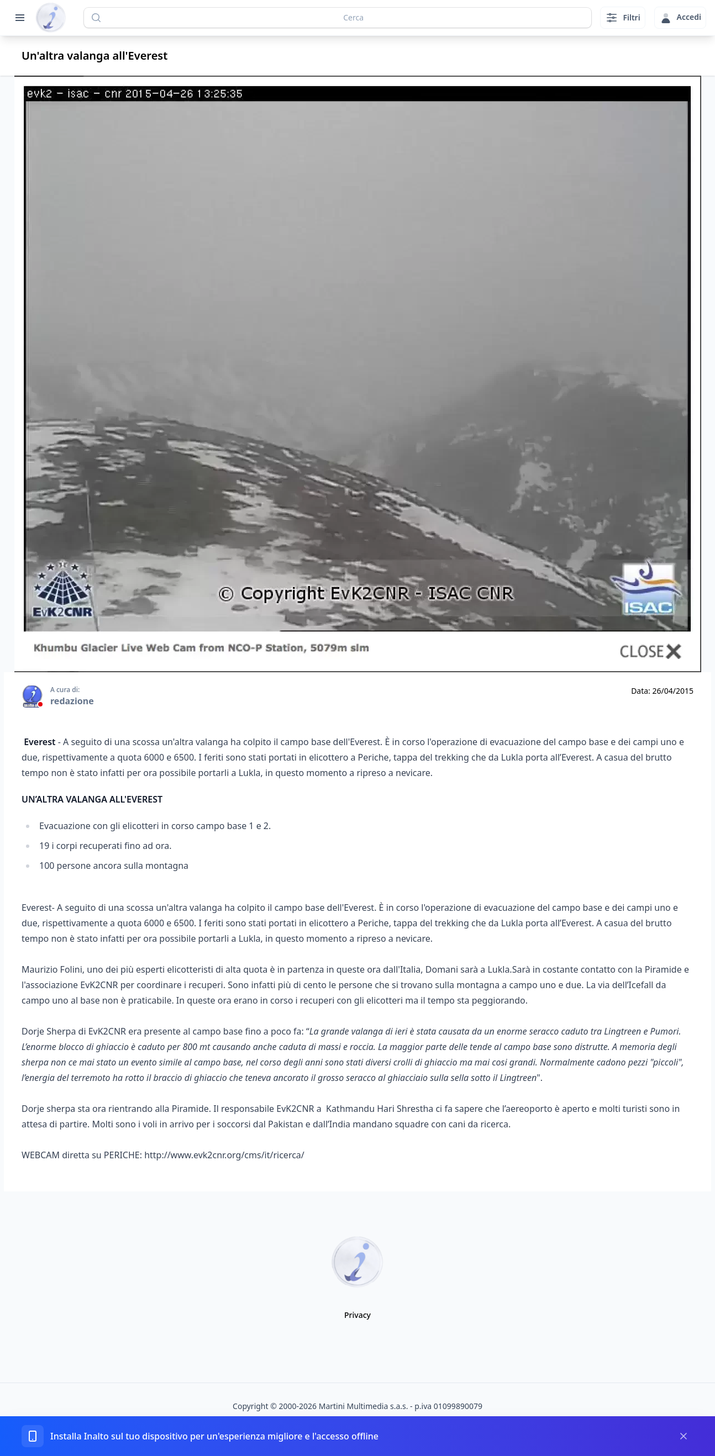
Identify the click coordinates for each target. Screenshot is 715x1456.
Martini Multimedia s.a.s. (363, 1406)
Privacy (357, 1315)
